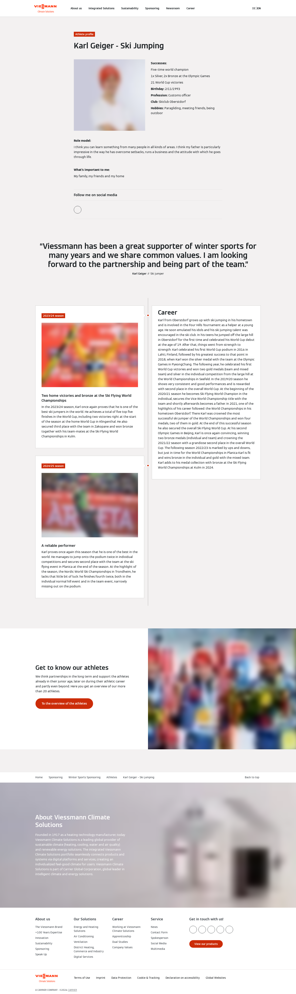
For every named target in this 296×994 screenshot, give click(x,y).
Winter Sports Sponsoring (84, 777)
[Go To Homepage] (45, 8)
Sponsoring (152, 8)
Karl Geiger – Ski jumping (138, 777)
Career (191, 8)
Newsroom (173, 8)
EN (259, 8)
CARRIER (72, 990)
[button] (251, 976)
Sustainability (129, 8)
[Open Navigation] (23, 8)
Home (39, 777)
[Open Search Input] (246, 8)
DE (253, 8)
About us (76, 8)
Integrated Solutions (101, 8)
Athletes (111, 777)
